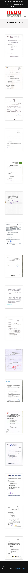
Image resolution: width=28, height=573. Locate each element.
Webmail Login (19, 6)
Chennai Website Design (20, 568)
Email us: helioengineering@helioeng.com (14, 4)
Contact (9, 6)
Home (6, 6)
